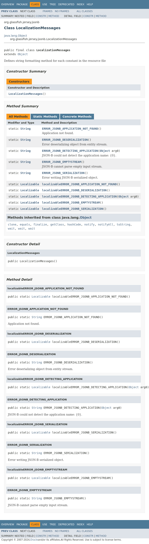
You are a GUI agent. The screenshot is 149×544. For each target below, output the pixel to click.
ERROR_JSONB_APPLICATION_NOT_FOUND (70, 128)
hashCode (74, 224)
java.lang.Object (15, 35)
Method (53, 16)
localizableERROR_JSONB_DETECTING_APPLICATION (79, 196)
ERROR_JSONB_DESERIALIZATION (65, 139)
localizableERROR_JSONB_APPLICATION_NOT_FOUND (79, 184)
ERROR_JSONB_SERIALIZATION (63, 173)
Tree (53, 4)
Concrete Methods (77, 116)
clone (12, 224)
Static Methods (45, 116)
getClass (57, 224)
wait (11, 228)
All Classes (85, 11)
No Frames (62, 11)
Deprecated (66, 4)
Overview (7, 4)
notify (89, 224)
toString (123, 224)
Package (22, 4)
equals (25, 224)
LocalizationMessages (25, 93)
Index (80, 4)
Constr (41, 16)
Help (90, 4)
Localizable (29, 184)
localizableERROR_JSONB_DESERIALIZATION (74, 190)
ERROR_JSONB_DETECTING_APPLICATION (70, 150)
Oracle (34, 539)
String (25, 128)
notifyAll (105, 224)
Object (23, 54)
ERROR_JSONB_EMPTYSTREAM (61, 161)
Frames (48, 11)
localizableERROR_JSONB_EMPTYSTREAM (71, 202)
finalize (40, 224)
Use (44, 4)
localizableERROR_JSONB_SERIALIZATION (72, 208)
